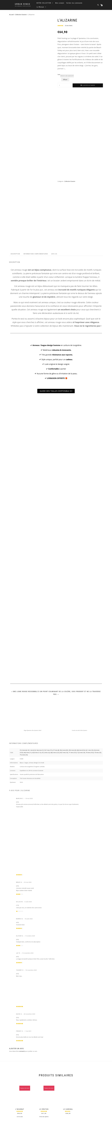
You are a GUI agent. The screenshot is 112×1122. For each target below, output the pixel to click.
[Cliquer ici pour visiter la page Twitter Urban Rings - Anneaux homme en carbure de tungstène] (86, 1119)
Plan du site (13, 1102)
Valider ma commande (74, 3)
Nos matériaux (38, 1085)
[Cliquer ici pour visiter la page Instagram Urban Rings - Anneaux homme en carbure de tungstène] (79, 1119)
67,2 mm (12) (46, 692)
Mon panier (62, 1093)
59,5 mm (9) (72, 689)
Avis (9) (54, 193)
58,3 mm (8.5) (64, 689)
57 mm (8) (56, 689)
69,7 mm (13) (64, 692)
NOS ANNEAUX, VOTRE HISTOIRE (23, 6)
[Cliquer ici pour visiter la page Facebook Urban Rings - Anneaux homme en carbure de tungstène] (72, 1119)
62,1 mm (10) (89, 689)
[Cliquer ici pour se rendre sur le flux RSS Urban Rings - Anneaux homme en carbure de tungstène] (99, 1119)
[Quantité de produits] (64, 85)
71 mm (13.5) (73, 692)
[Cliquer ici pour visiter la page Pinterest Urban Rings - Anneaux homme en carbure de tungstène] (92, 1119)
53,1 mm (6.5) (32, 689)
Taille (59, 74)
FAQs (11, 1085)
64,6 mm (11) (28, 692)
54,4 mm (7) (40, 689)
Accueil (11, 14)
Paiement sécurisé (39, 1088)
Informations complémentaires (35, 193)
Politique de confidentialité (42, 1091)
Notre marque (38, 1082)
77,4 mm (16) (24, 694)
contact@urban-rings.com (95, 1099)
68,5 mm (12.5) (55, 692)
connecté (22, 990)
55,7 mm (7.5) (48, 689)
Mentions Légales (15, 1093)
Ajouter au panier (88, 85)
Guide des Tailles (15, 1082)
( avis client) (68, 25)
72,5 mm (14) (81, 692)
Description (15, 193)
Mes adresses (63, 1090)
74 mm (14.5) (90, 692)
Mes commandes (64, 1087)
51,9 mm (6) (23, 689)
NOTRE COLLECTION (45, 3)
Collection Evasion (21, 14)
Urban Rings (22, 4)
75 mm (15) (97, 692)
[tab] (15, 193)
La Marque (41, 7)
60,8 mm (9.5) (81, 689)
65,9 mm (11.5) (36, 692)
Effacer (65, 79)
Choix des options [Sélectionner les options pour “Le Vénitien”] (43, 1055)
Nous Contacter (15, 1096)
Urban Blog (13, 1099)
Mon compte (59, 3)
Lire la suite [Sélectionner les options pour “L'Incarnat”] (20, 1055)
